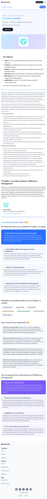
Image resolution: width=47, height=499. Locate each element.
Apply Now (42, 7)
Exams (3, 463)
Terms (20, 495)
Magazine (3, 474)
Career (3, 454)
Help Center (4, 480)
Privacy (26, 495)
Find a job (39, 2)
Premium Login (5, 483)
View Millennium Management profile (12, 213)
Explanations (4, 467)
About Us (3, 457)
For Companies (5, 470)
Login (2, 450)
